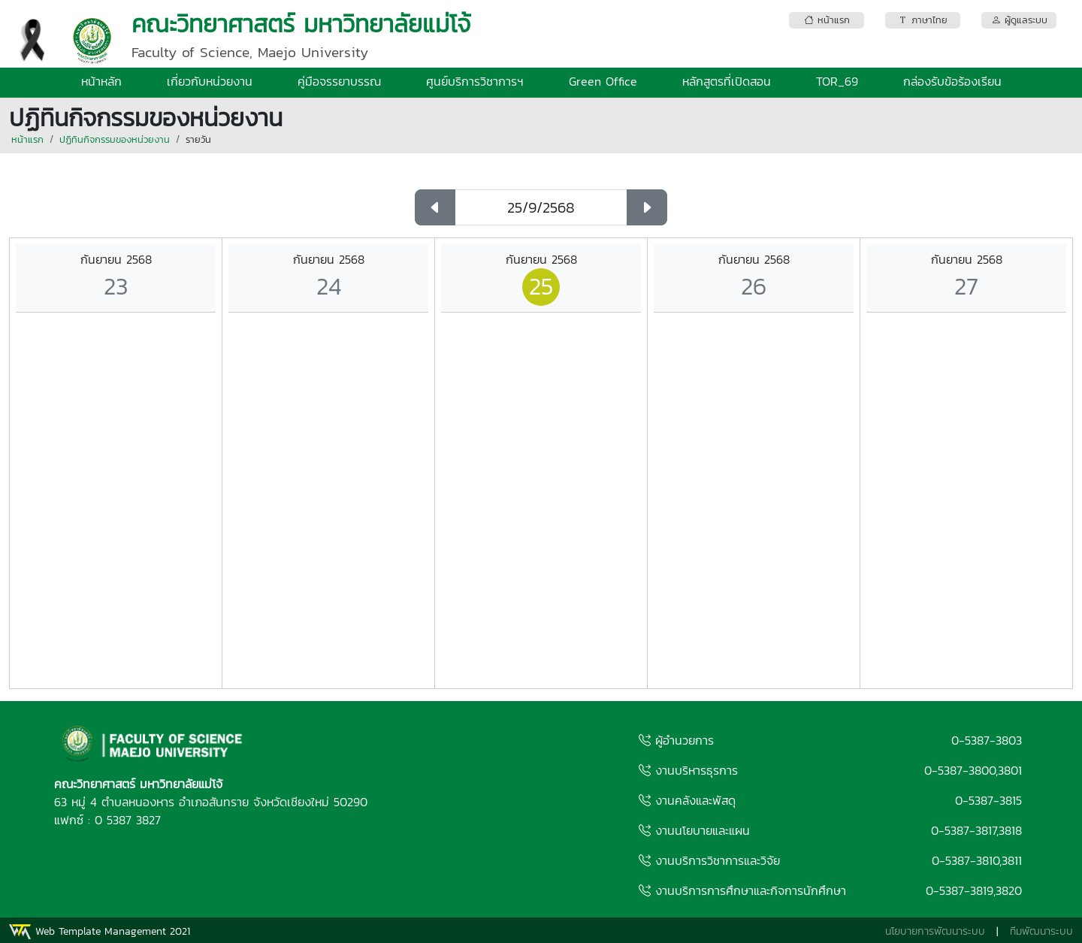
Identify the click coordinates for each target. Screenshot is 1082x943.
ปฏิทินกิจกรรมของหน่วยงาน (114, 139)
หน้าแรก (27, 139)
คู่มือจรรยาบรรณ (339, 81)
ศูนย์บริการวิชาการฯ (475, 81)
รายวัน (198, 139)
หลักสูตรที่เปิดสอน (726, 81)
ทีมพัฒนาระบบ (1041, 931)
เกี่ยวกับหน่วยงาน (209, 81)
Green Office (603, 81)
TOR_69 (837, 81)
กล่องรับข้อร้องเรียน (952, 81)
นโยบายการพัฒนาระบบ (935, 931)
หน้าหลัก (101, 81)
